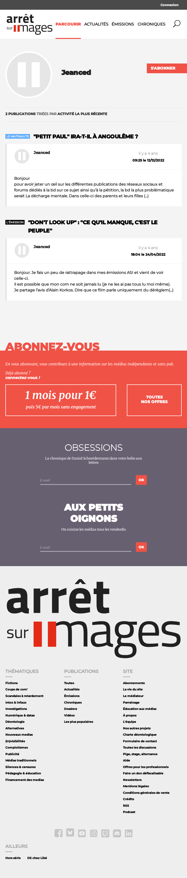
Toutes (69, 683)
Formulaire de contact (140, 741)
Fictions (11, 683)
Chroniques (151, 24)
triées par (56, 114)
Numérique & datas (20, 715)
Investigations (16, 709)
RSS (126, 805)
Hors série (13, 858)
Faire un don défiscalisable (143, 773)
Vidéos (69, 715)
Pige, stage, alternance (140, 754)
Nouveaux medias (19, 734)
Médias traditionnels (20, 760)
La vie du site (133, 689)
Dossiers (70, 709)
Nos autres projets (136, 728)
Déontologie (15, 722)
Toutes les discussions (139, 747)
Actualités (96, 24)
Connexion (169, 5)
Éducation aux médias (139, 709)
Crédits (128, 799)
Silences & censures (20, 767)
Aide (126, 760)
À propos (129, 715)
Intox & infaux (15, 702)
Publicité (12, 754)
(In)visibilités (15, 741)
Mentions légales (136, 786)
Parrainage (131, 702)
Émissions (123, 24)
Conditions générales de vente (146, 793)
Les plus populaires (78, 722)
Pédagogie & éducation (23, 773)
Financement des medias (24, 780)
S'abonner (163, 68)
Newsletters (132, 780)
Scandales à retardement (24, 696)
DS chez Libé (37, 858)
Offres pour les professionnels (145, 767)
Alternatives (14, 728)
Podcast (129, 812)
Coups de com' (16, 689)
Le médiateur (133, 696)
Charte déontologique (140, 734)
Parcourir (68, 24)
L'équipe (129, 722)
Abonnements (134, 683)
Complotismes (16, 747)
